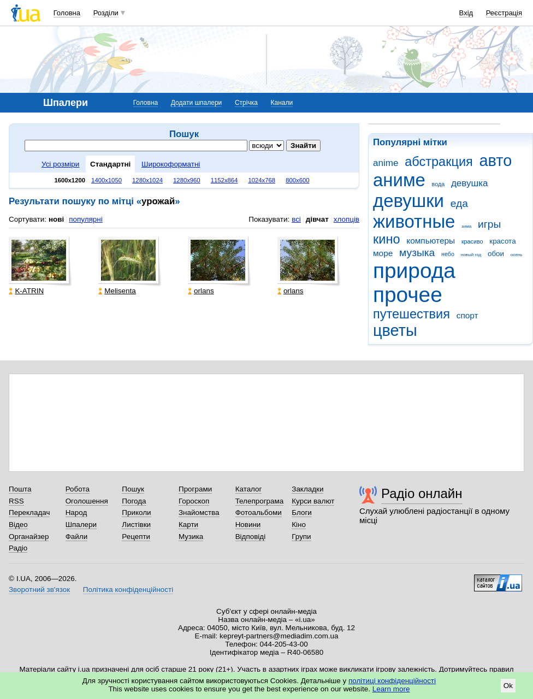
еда (459, 203)
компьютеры (430, 240)
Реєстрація (504, 13)
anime (385, 163)
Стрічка (246, 102)
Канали (282, 102)
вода (438, 184)
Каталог (248, 489)
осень (517, 254)
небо (447, 254)
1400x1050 (106, 180)
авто (495, 160)
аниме (399, 180)
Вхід (466, 13)
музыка (417, 252)
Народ (76, 512)
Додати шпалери (196, 102)
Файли (77, 536)
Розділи (106, 13)
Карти (188, 524)
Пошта (20, 489)
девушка (469, 183)
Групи (301, 536)
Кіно (299, 524)
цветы (395, 330)
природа (414, 270)
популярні (85, 219)
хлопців (346, 219)
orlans (201, 291)
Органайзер (29, 536)
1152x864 (224, 180)
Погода (134, 501)
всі (296, 219)
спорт (467, 315)
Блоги (302, 512)
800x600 (297, 180)
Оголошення (87, 501)
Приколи (136, 512)
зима (466, 226)
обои (496, 254)
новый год (471, 254)
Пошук (133, 489)
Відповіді (250, 536)
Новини (248, 524)
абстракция (439, 162)
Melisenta (117, 291)
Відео (18, 524)
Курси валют (313, 501)
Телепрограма (259, 501)
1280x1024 (147, 180)
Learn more (391, 689)
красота (502, 241)
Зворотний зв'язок (39, 589)
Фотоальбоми (258, 512)
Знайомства (199, 512)
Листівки (136, 524)
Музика (191, 536)
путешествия (411, 314)
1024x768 (261, 180)
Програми (195, 489)
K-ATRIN (26, 291)
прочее (407, 294)
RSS (16, 501)
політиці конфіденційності (392, 681)
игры (489, 224)
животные (414, 221)
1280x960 (186, 180)
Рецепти (136, 536)
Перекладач (29, 512)
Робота (78, 489)
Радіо (18, 548)
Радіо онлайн (422, 493)
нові (56, 219)
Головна (67, 13)
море (383, 253)
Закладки (307, 489)
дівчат (317, 219)
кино (386, 239)
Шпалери (81, 524)
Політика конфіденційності (128, 589)
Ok (508, 686)
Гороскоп (194, 501)
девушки (408, 201)
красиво (472, 241)
